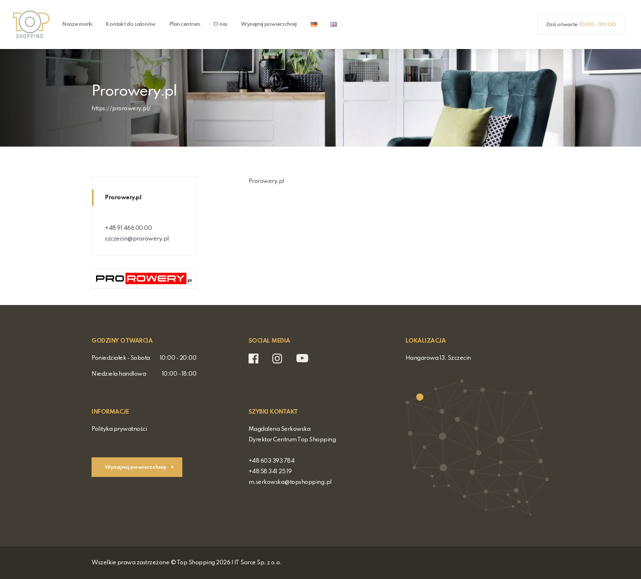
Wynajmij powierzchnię (269, 24)
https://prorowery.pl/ (121, 108)
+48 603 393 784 (272, 461)
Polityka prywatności (119, 429)
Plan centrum (184, 24)
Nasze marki (77, 24)
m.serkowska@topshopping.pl (290, 482)
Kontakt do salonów (130, 24)
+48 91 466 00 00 (128, 228)
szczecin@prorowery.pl (137, 239)
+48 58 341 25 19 (270, 471)
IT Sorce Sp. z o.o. (258, 563)
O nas (220, 24)
